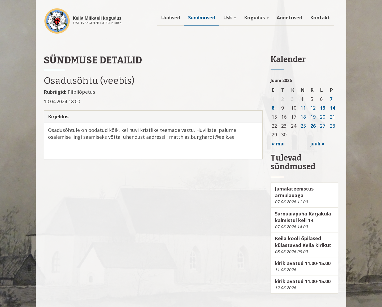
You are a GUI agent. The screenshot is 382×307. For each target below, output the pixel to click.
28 (332, 126)
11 (303, 108)
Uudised (170, 17)
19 (313, 117)
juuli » (317, 143)
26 (313, 126)
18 (303, 117)
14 (332, 108)
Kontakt (320, 17)
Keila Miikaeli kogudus (97, 18)
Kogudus (256, 17)
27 (322, 126)
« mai (278, 143)
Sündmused (201, 17)
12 (313, 108)
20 (322, 117)
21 (332, 117)
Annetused (289, 17)
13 (322, 108)
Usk (229, 17)
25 (303, 126)
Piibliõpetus (81, 92)
